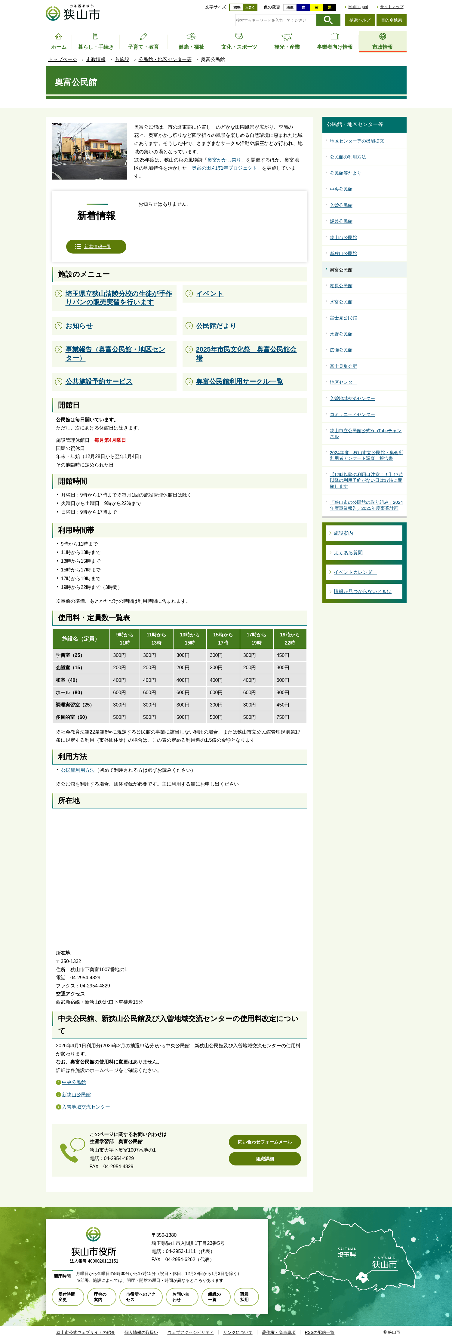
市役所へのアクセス (140, 1297)
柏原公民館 (341, 285)
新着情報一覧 (97, 246)
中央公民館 (74, 1082)
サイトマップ (392, 7)
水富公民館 (341, 301)
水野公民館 (341, 334)
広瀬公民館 (341, 349)
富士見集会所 (343, 366)
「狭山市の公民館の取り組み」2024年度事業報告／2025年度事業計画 (366, 505)
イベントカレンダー (355, 572)
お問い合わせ (180, 1297)
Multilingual (358, 7)
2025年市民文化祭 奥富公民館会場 (246, 354)
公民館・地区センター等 (165, 59)
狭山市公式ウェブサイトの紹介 (85, 1332)
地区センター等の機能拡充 (357, 140)
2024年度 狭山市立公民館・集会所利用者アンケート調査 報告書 (366, 455)
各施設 (122, 59)
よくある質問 (348, 552)
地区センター (343, 382)
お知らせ (79, 326)
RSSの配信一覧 (320, 1332)
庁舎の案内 (100, 1297)
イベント (210, 293)
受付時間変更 (66, 1297)
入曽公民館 (341, 205)
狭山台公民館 (343, 237)
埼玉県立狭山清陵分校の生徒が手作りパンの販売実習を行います (119, 298)
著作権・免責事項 (279, 1332)
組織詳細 (265, 1158)
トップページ (62, 59)
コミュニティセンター (352, 414)
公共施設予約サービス (99, 381)
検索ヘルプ (360, 19)
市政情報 (96, 59)
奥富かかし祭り (224, 159)
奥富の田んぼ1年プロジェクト (224, 168)
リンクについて (238, 1332)
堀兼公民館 (341, 221)
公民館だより (216, 326)
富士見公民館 (343, 317)
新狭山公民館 (76, 1094)
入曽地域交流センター (86, 1107)
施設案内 (343, 533)
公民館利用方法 (78, 770)
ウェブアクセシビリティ (191, 1332)
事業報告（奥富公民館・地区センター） (115, 354)
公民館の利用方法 (348, 156)
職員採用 (244, 1297)
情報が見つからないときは (363, 591)
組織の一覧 (214, 1297)
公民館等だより (345, 173)
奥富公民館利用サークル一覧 (239, 381)
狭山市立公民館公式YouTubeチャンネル (366, 433)
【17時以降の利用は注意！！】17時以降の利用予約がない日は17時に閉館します (366, 480)
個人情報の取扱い (141, 1332)
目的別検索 (391, 19)
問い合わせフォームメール (265, 1141)
